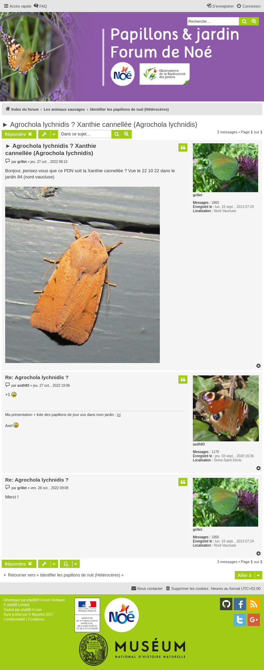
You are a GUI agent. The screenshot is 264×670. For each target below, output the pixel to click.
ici (119, 415)
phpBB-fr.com (31, 610)
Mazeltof (38, 614)
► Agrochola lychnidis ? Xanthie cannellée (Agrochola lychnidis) (99, 124)
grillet (197, 195)
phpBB (32, 600)
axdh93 (199, 444)
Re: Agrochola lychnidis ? (36, 377)
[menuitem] (40, 6)
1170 (215, 452)
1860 (215, 203)
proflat (17, 614)
